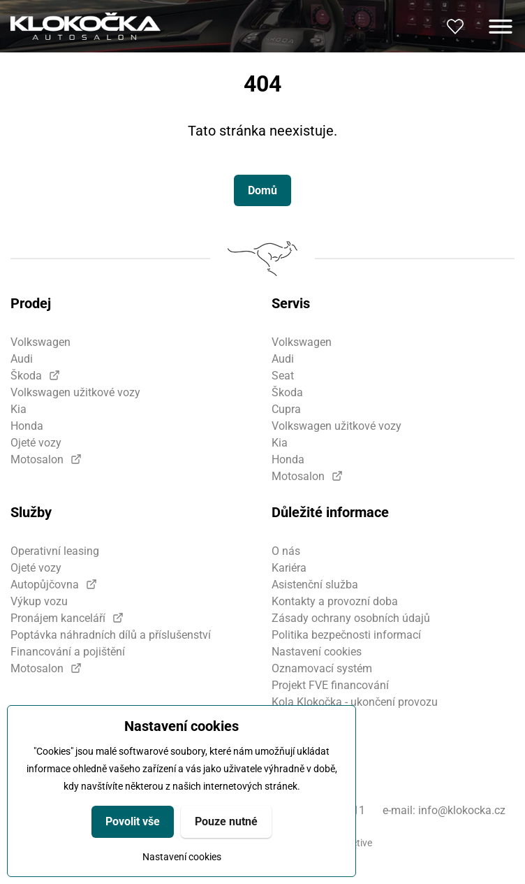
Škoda (26, 375)
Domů (262, 190)
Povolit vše (132, 821)
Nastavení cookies (181, 856)
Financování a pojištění (67, 651)
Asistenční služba (315, 584)
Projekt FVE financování (330, 685)
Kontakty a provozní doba (335, 601)
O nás (286, 551)
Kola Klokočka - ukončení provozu (355, 702)
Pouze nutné (226, 821)
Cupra (286, 409)
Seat (283, 375)
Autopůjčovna (44, 584)
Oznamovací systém (322, 668)
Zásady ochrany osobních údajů (351, 618)
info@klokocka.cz (461, 810)
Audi (21, 358)
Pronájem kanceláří (57, 618)
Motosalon (37, 459)
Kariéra (289, 567)
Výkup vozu (39, 601)
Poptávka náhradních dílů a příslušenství (110, 635)
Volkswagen (40, 342)
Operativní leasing (54, 551)
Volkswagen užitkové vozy (75, 392)
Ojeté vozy (35, 442)
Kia (18, 409)
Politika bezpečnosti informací (346, 635)
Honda (26, 426)
